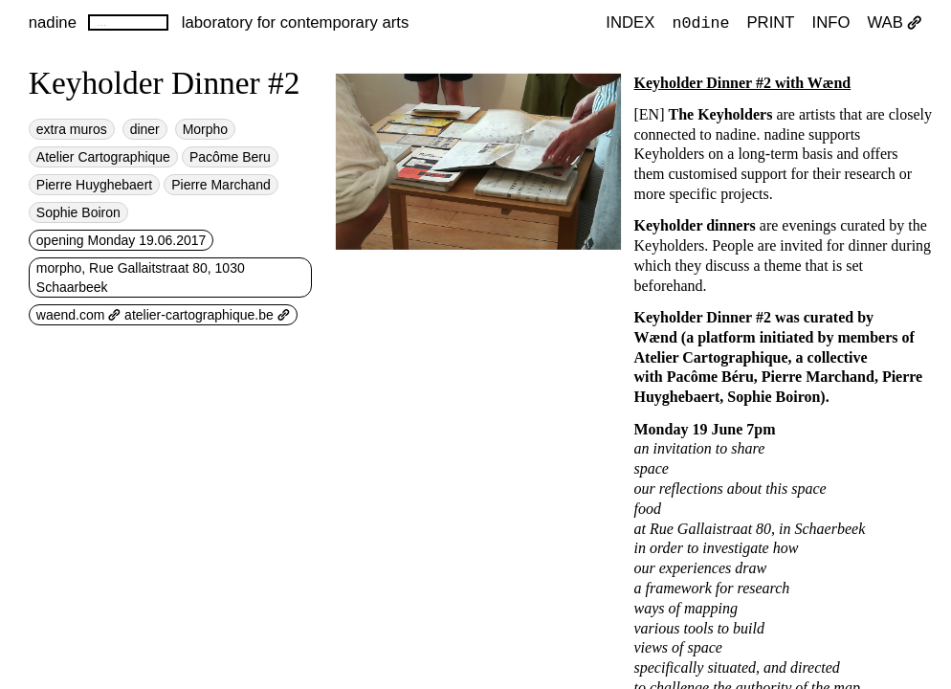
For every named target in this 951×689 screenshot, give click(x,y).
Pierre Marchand (221, 184)
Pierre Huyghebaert (94, 184)
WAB (894, 23)
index (630, 23)
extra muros (71, 129)
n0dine (700, 22)
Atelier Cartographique (103, 157)
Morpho (205, 129)
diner (145, 129)
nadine (53, 22)
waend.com (78, 314)
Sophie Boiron (78, 212)
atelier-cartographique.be (206, 314)
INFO (831, 23)
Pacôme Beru (230, 157)
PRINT (770, 23)
